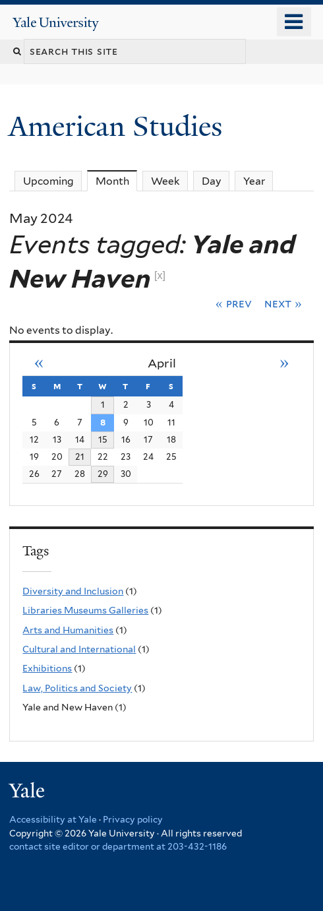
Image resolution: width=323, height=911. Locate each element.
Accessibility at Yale (53, 819)
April (162, 363)
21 (79, 456)
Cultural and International (79, 649)
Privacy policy (133, 819)
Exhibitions (47, 668)
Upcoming (48, 181)
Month (117, 180)
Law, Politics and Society (77, 688)
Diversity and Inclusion (72, 591)
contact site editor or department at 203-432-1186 (118, 846)
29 (103, 473)
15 (102, 439)
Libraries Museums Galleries (85, 610)
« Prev (234, 303)
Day (211, 181)
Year (254, 181)
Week (165, 181)
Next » (283, 303)
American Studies (119, 126)
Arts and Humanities (67, 630)
